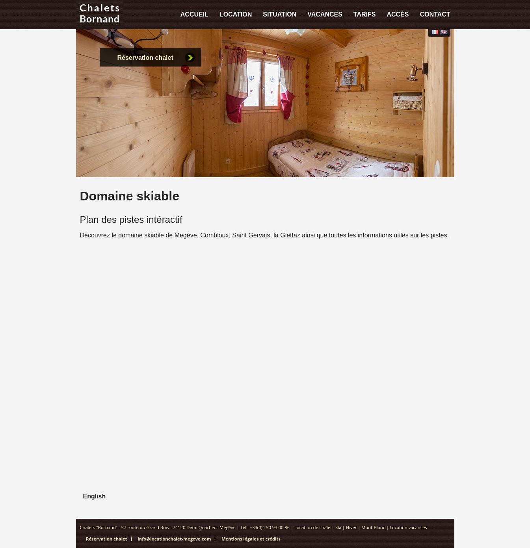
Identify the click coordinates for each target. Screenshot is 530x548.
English (444, 32)
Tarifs (364, 14)
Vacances (324, 14)
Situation (279, 14)
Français (435, 32)
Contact (435, 14)
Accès (398, 14)
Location (235, 14)
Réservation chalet (145, 57)
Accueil (194, 14)
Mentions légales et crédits (251, 539)
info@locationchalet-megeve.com (174, 539)
